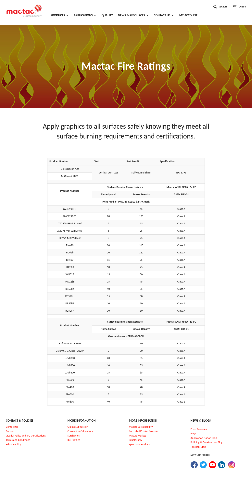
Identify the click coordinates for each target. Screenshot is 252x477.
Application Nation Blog (204, 438)
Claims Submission (78, 426)
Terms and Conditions (18, 440)
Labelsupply (135, 440)
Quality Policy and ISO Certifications (26, 435)
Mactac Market (137, 435)
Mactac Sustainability (141, 426)
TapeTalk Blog (198, 447)
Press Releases (199, 429)
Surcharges (74, 435)
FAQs (193, 433)
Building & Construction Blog (207, 442)
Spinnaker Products (139, 444)
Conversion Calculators (80, 431)
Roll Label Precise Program (143, 431)
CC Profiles (74, 440)
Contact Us (12, 426)
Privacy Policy (13, 444)
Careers (10, 431)
